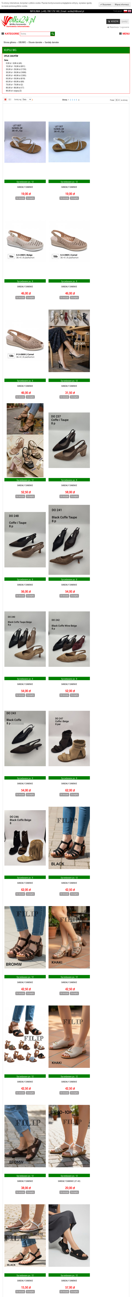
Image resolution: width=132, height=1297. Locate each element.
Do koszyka (19, 194)
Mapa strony (76, 1268)
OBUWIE (22, 42)
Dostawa (40, 1285)
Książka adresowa (10, 1279)
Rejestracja (7, 1268)
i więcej (12, 90)
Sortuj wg (17, 99)
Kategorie (12, 33)
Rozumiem (106, 4)
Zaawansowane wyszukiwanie (83, 1279)
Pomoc (40, 1279)
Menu (126, 33)
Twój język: (117, 11)
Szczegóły (29, 194)
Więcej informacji (122, 4)
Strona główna (10, 42)
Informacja (7, 1274)
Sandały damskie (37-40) (24, 851)
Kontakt (74, 1285)
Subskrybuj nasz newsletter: (113, 1269)
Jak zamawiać (43, 1268)
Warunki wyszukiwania (80, 1274)
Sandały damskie (24, 183)
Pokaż (112, 100)
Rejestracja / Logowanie (119, 27)
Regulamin (41, 1274)
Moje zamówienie (10, 1285)
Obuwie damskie (35, 42)
